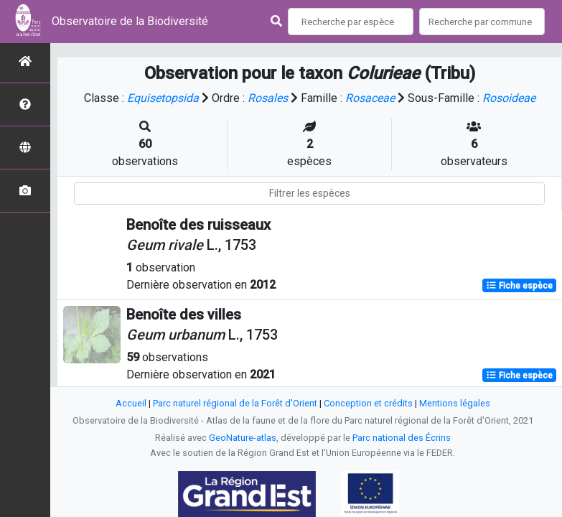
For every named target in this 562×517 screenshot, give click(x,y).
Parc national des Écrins (401, 437)
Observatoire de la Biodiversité (130, 21)
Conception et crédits (368, 403)
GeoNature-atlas (242, 437)
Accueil (131, 403)
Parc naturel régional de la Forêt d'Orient (235, 403)
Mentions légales (454, 403)
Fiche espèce (519, 286)
